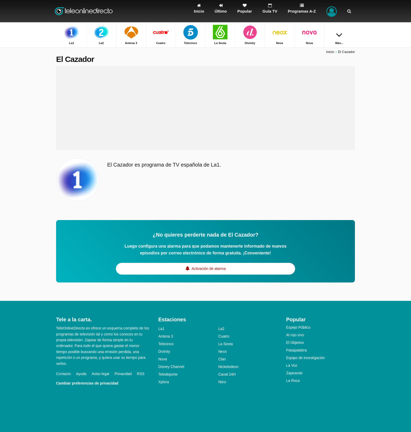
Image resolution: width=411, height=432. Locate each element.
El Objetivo (295, 342)
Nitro (222, 382)
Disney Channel (171, 367)
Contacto (63, 374)
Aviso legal (100, 374)
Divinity (164, 351)
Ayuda (81, 374)
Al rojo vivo (295, 335)
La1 (161, 329)
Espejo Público (298, 327)
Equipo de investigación (305, 358)
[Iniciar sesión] (331, 11)
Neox (222, 351)
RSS (140, 374)
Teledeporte (167, 374)
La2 (221, 329)
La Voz (292, 365)
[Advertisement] (205, 108)
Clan (222, 359)
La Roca (293, 380)
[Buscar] (349, 11)
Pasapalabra (296, 350)
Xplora (163, 382)
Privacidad (123, 374)
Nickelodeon (228, 367)
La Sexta (225, 344)
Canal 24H (227, 374)
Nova (162, 359)
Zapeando (294, 373)
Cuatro (223, 336)
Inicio (330, 52)
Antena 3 (165, 336)
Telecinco (166, 344)
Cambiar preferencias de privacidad (87, 383)
